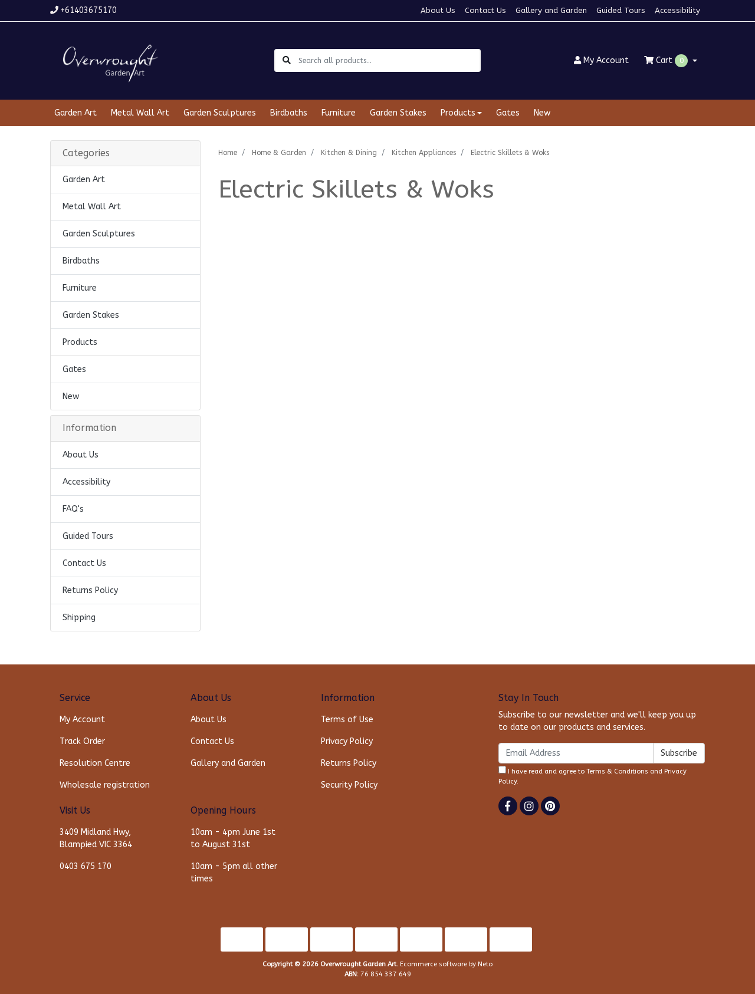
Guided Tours (620, 10)
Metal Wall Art (140, 113)
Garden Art (75, 113)
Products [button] (458, 113)
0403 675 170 (85, 866)
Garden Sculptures (219, 113)
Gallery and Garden (551, 10)
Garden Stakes (398, 113)
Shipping (79, 618)
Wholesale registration (105, 785)
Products (80, 342)
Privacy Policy (347, 741)
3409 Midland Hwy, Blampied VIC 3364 (96, 838)
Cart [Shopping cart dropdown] (667, 60)
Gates (508, 113)
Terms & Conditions (617, 771)
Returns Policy (90, 590)
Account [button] (601, 60)
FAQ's (73, 509)
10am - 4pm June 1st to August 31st (233, 838)
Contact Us (485, 10)
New (542, 113)
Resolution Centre (95, 763)
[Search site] (286, 60)
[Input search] (389, 60)
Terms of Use (347, 720)
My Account (82, 720)
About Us (438, 10)
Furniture (338, 113)
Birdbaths (288, 113)
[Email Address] (576, 753)
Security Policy (349, 785)
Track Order (82, 741)
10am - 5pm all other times (234, 872)
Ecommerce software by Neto (446, 964)
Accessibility (677, 10)
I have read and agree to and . (592, 775)
